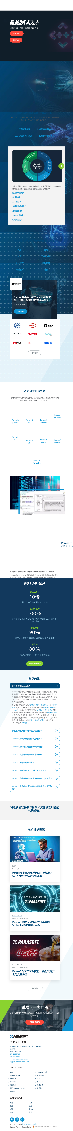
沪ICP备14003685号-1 (29, 1124)
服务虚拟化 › (17, 211)
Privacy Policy (15, 1127)
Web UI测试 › (18, 215)
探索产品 (16, 40)
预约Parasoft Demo (17, 1088)
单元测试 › (17, 197)
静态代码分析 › (18, 192)
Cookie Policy (27, 1127)
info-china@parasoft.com (19, 1059)
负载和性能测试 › (19, 206)
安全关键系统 (40, 720)
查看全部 (35, 353)
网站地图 (13, 1091)
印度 (30, 1103)
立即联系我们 (35, 1022)
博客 (38, 1079)
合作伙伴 (13, 1079)
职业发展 (13, 1085)
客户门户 (40, 1082)
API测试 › (16, 201)
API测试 (39, 710)
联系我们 (40, 1088)
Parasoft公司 (42, 1072)
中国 (11, 1106)
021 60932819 (15, 1054)
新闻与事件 (40, 1075)
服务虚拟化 (48, 710)
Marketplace (15, 1075)
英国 (11, 1109)
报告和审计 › (17, 220)
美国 (11, 1103)
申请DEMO (16, 33)
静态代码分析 (34, 705)
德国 (11, 1112)
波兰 (30, 1106)
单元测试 (44, 705)
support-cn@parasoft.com (19, 1062)
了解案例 (21, 311)
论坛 (11, 1072)
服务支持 (40, 1085)
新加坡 (31, 1109)
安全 (30, 720)
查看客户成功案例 (35, 664)
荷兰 (30, 1112)
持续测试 (25, 723)
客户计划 (13, 1082)
